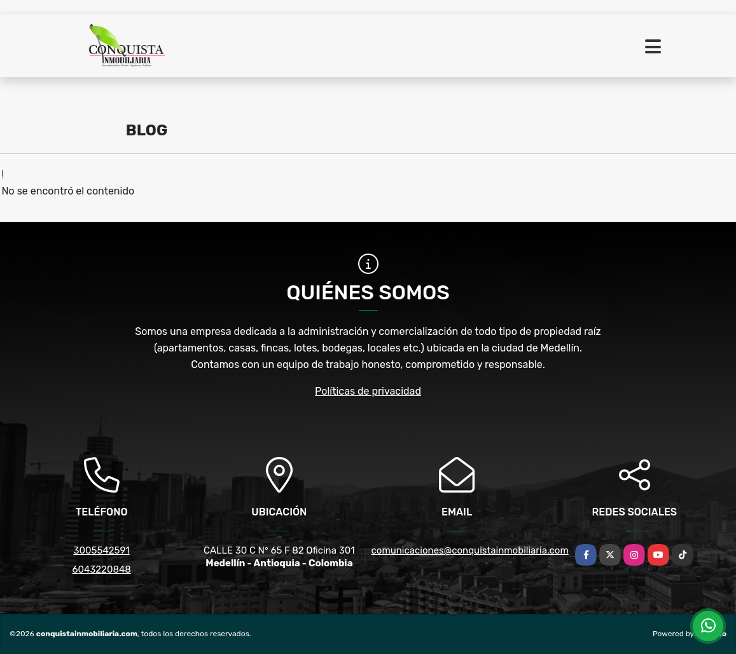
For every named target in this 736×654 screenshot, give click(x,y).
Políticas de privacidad (368, 391)
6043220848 (101, 569)
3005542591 (102, 550)
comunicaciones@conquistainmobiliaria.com (470, 550)
